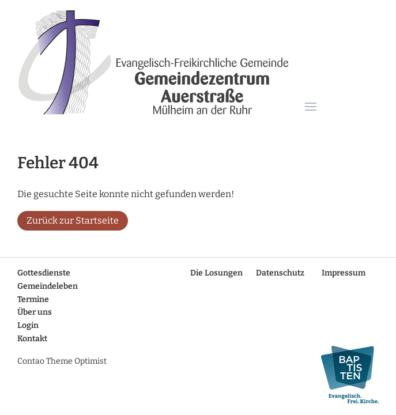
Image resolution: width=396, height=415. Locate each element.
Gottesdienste (43, 273)
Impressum (343, 273)
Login (28, 325)
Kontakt (32, 339)
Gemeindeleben (47, 286)
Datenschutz (280, 273)
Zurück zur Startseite (73, 220)
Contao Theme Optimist (62, 361)
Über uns (34, 312)
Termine (33, 299)
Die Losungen (216, 273)
